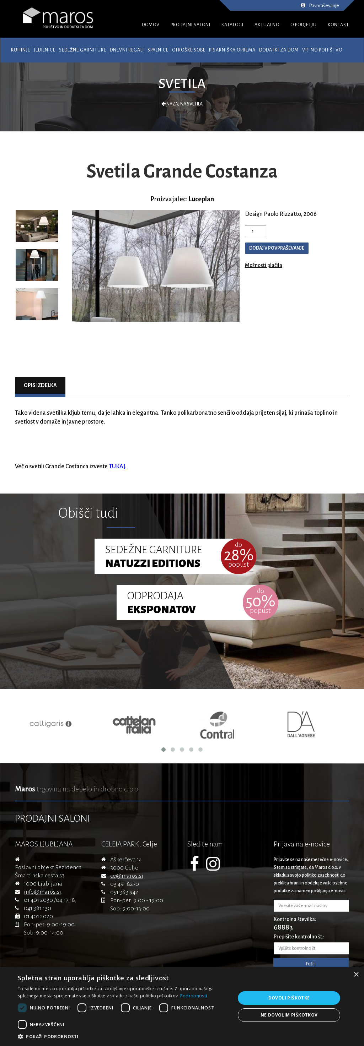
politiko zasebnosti (320, 875)
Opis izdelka (40, 385)
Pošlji (311, 963)
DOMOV (151, 24)
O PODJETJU (303, 24)
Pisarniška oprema (232, 50)
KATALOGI (232, 24)
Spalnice (158, 50)
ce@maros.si (126, 876)
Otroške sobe (188, 50)
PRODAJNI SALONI (190, 24)
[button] (123, 1037)
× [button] (356, 974)
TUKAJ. (118, 466)
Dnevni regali (127, 50)
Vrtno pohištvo (322, 50)
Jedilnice (44, 50)
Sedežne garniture (82, 50)
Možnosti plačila (263, 265)
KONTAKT (338, 24)
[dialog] (182, 1006)
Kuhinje (20, 50)
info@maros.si (42, 892)
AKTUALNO (267, 24)
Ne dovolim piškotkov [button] (289, 1015)
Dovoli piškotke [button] (289, 998)
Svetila (182, 84)
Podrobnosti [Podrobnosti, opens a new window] (193, 996)
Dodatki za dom (279, 50)
